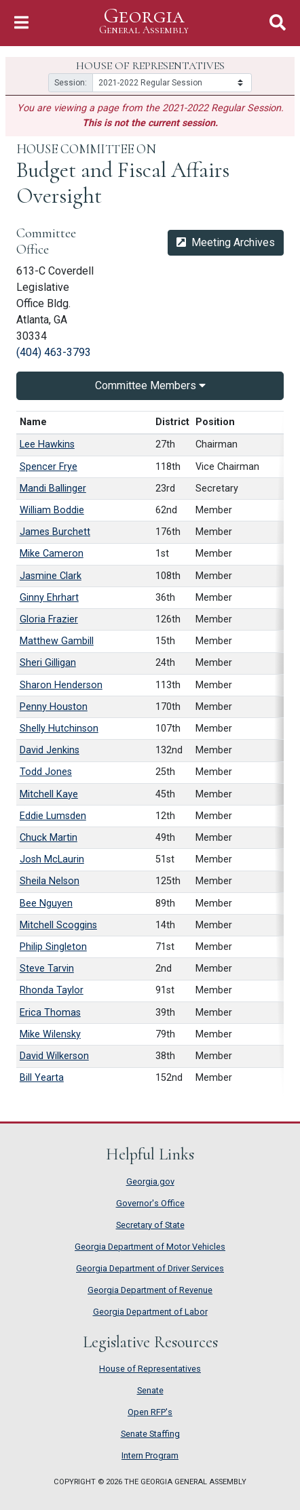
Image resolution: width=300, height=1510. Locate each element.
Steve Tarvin (47, 968)
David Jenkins (49, 750)
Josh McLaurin (52, 859)
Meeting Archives (225, 242)
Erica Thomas (50, 1012)
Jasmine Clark (50, 576)
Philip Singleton (53, 947)
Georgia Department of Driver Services (150, 1268)
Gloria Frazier (49, 619)
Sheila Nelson (49, 881)
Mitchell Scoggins (58, 925)
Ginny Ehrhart (49, 597)
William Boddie (52, 510)
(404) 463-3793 (53, 352)
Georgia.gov (150, 1181)
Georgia (144, 21)
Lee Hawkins (47, 444)
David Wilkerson (54, 1056)
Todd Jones (46, 772)
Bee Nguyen (46, 903)
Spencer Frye (48, 467)
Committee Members (150, 385)
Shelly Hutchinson (59, 728)
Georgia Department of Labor (150, 1312)
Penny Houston (54, 707)
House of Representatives (150, 1369)
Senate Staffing (150, 1434)
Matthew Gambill (57, 641)
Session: (70, 82)
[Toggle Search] (278, 23)
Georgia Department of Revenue (150, 1290)
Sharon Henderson (61, 685)
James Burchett (55, 532)
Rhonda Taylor (51, 990)
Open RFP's (150, 1412)
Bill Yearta (42, 1078)
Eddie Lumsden (53, 816)
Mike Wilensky (50, 1034)
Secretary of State (150, 1225)
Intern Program (150, 1455)
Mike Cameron (51, 553)
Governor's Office (150, 1203)
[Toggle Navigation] (21, 23)
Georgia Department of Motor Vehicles (150, 1246)
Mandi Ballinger (53, 488)
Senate (150, 1390)
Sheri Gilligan (48, 663)
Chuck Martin (48, 837)
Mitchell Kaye (49, 794)
